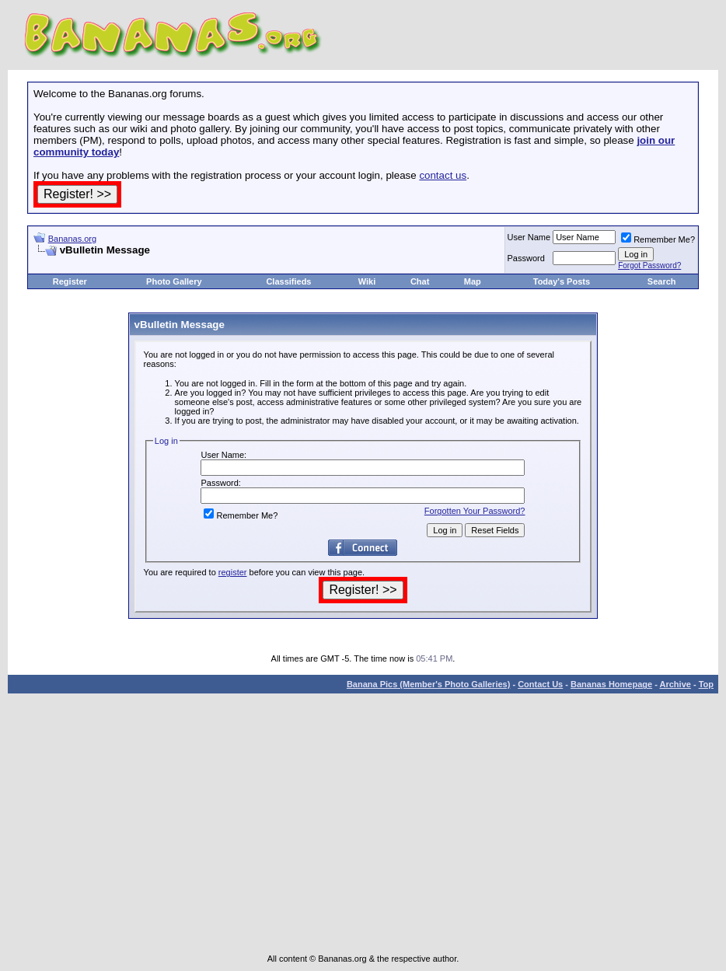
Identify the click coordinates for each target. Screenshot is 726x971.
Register (70, 281)
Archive (675, 684)
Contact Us (540, 684)
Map (472, 281)
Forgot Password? (649, 265)
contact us (442, 175)
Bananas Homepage (611, 684)
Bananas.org (72, 238)
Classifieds (288, 281)
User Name (529, 237)
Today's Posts (561, 281)
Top (706, 684)
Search (661, 281)
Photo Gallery (174, 281)
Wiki (367, 281)
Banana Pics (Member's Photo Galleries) (428, 684)
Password (526, 258)
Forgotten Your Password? (474, 510)
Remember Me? (658, 239)
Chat (419, 281)
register (232, 572)
